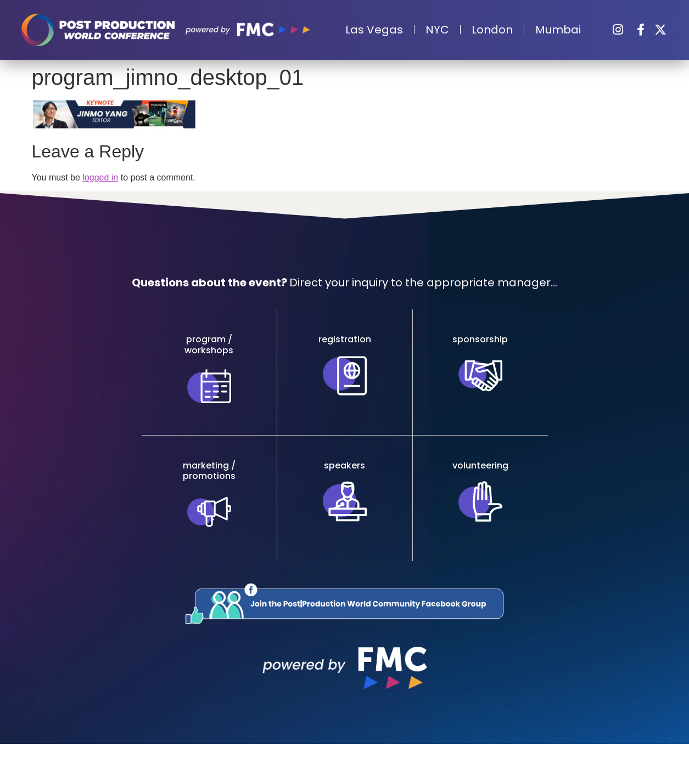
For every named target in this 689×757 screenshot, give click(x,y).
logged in (100, 177)
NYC (437, 29)
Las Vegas (374, 29)
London (492, 29)
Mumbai (558, 29)
